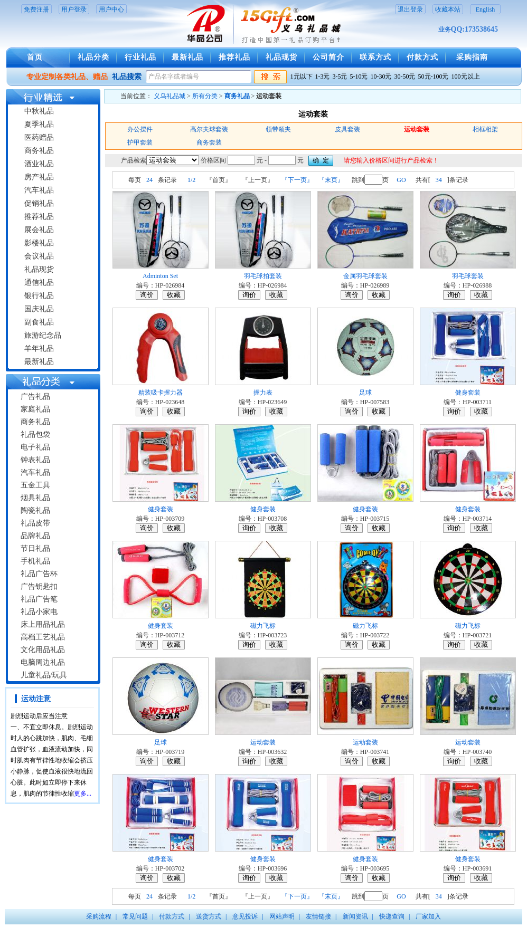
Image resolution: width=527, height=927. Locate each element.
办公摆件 (140, 129)
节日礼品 (35, 548)
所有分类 (205, 96)
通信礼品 (39, 282)
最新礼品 (187, 57)
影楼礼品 (39, 243)
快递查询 (391, 916)
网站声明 (282, 916)
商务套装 (209, 142)
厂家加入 (428, 916)
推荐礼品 (234, 57)
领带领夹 (278, 129)
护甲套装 (140, 142)
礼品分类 (93, 57)
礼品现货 (281, 57)
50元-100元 (433, 76)
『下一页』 (297, 180)
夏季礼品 (39, 124)
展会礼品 (39, 230)
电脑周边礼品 (43, 662)
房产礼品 (39, 177)
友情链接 (318, 916)
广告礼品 (35, 396)
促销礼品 (39, 203)
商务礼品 (39, 151)
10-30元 (381, 76)
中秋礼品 (39, 111)
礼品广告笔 (39, 599)
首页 (35, 57)
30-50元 (405, 76)
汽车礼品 (39, 190)
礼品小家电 (39, 612)
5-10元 (359, 76)
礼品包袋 (35, 434)
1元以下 (301, 76)
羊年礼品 (39, 348)
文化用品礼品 (43, 650)
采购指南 (472, 57)
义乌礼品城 (169, 96)
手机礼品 (35, 561)
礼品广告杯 (39, 574)
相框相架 (485, 129)
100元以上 (465, 76)
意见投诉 (245, 916)
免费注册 (36, 9)
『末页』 (331, 180)
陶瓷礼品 (35, 510)
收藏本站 (447, 9)
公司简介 (328, 57)
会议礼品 (39, 256)
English (485, 9)
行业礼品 (140, 57)
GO (401, 180)
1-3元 (322, 76)
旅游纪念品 (42, 335)
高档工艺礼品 (43, 637)
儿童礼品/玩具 (44, 675)
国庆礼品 (39, 309)
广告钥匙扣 (39, 586)
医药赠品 (39, 137)
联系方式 (375, 57)
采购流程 (98, 916)
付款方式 (422, 57)
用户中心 (111, 9)
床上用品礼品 (43, 624)
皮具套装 (347, 129)
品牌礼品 (35, 536)
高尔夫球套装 (209, 129)
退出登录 (410, 9)
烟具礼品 (35, 498)
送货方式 (208, 916)
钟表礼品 (35, 460)
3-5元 (340, 76)
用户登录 (74, 9)
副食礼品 (39, 322)
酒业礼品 (39, 164)
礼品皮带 (35, 523)
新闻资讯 (355, 916)
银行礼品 (39, 296)
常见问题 (135, 916)
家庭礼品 (35, 409)
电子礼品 (35, 447)
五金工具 (35, 485)
